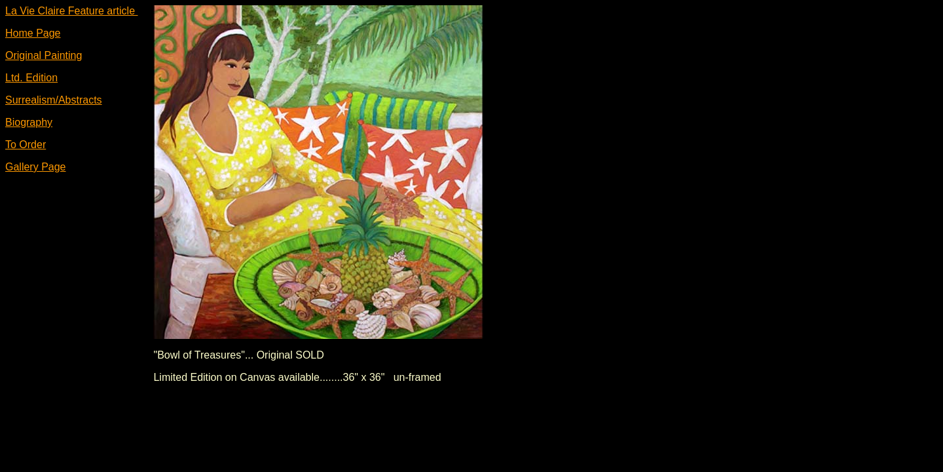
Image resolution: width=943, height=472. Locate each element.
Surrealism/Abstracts (53, 100)
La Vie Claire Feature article (71, 10)
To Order (25, 144)
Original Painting (43, 55)
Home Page (33, 33)
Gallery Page (35, 166)
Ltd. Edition (31, 77)
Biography (28, 122)
